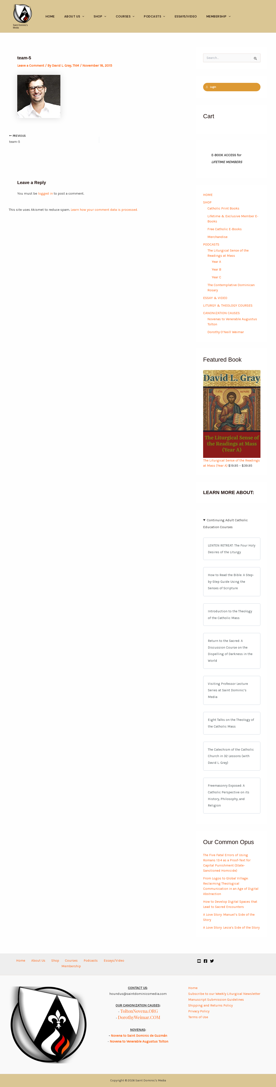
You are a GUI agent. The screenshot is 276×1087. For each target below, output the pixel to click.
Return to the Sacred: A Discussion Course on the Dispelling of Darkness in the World (230, 654)
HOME (208, 195)
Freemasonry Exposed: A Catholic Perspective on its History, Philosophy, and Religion (228, 802)
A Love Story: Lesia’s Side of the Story (231, 935)
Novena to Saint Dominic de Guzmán (139, 1036)
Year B (216, 270)
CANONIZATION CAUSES (221, 314)
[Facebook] (205, 961)
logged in (45, 194)
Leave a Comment (31, 65)
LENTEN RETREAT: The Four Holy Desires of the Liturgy (229, 549)
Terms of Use (198, 1017)
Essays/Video (186, 16)
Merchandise (217, 237)
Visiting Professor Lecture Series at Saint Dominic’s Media (228, 695)
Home (50, 16)
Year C (216, 278)
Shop (100, 16)
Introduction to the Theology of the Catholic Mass (230, 616)
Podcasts (154, 16)
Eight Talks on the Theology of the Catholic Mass (231, 728)
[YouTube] (199, 961)
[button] (82, 16)
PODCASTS (211, 245)
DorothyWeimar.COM (139, 1018)
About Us (74, 16)
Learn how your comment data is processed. (105, 210)
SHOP (207, 202)
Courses (125, 16)
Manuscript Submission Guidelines (216, 999)
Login (211, 86)
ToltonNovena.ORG (139, 1011)
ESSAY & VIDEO (215, 298)
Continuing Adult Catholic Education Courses (225, 524)
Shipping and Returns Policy (210, 1005)
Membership (218, 16)
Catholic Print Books (223, 208)
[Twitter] (212, 961)
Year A (216, 262)
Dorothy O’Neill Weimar (225, 333)
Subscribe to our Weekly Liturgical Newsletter (224, 994)
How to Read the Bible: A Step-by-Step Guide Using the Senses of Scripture (231, 583)
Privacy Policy (198, 1011)
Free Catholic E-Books (224, 229)
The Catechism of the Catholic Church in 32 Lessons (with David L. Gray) (231, 762)
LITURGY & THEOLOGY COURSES (227, 306)
